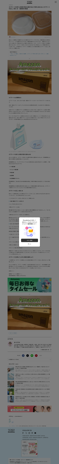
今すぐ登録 (29, 240)
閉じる (29, 243)
